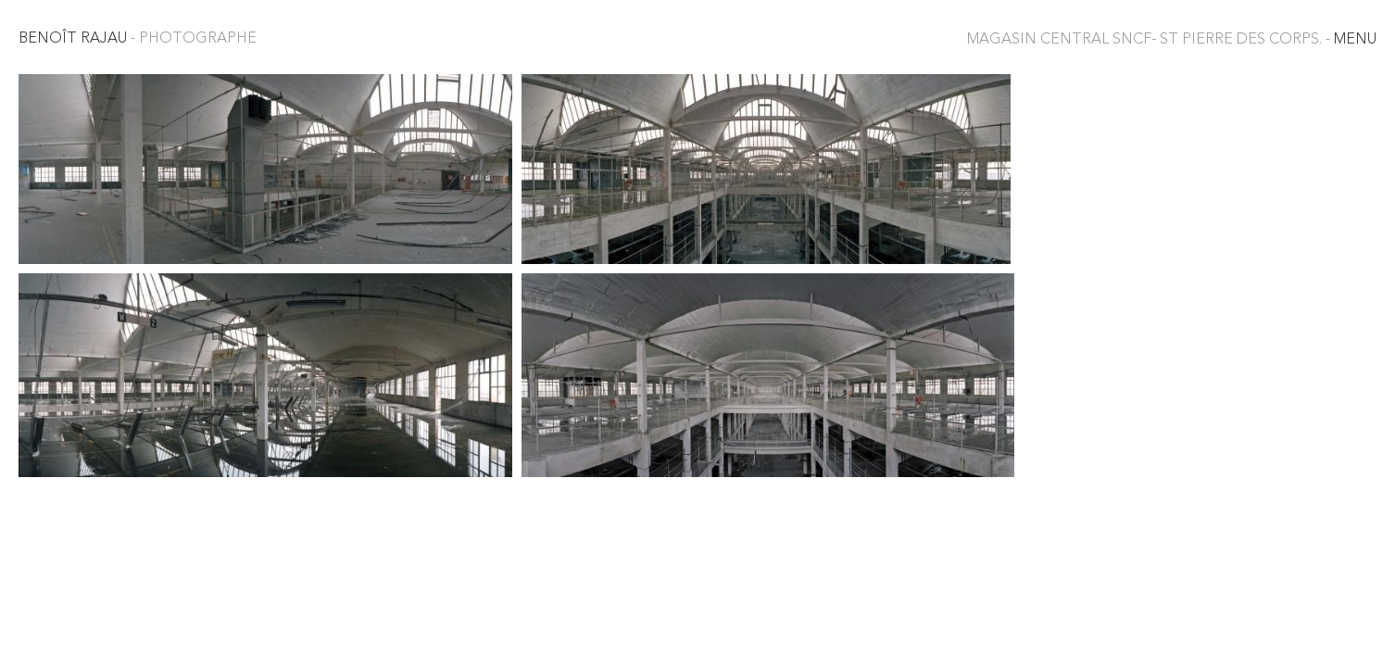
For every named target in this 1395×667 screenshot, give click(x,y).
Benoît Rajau (138, 38)
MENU (1171, 39)
